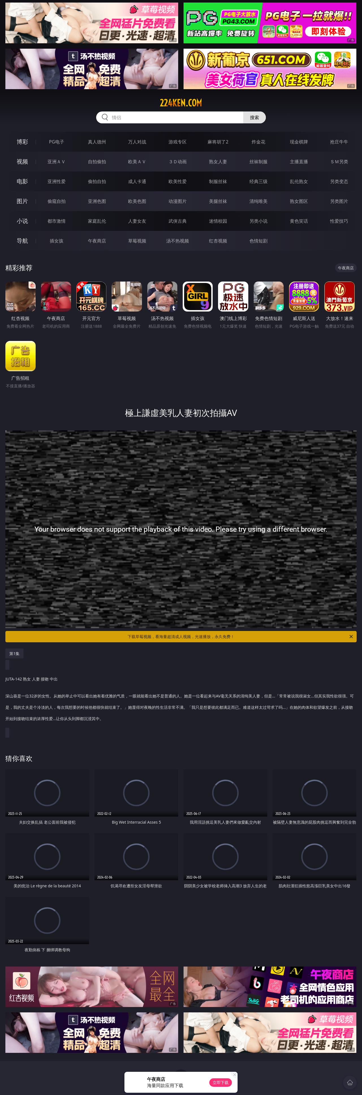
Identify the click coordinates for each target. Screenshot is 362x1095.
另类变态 (339, 181)
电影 (22, 181)
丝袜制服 (258, 161)
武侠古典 (178, 221)
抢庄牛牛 (339, 142)
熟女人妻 (218, 161)
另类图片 (339, 201)
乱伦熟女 (299, 181)
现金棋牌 (299, 142)
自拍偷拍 (97, 161)
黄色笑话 (299, 221)
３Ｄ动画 (178, 161)
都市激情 (57, 221)
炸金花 (258, 142)
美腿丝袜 (218, 201)
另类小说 (258, 221)
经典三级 (258, 181)
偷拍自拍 (97, 181)
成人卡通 (137, 181)
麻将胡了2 (218, 142)
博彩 (22, 141)
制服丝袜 (218, 181)
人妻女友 (137, 221)
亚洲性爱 (57, 181)
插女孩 (56, 241)
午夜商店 (97, 241)
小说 (22, 221)
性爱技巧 (339, 221)
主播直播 (299, 161)
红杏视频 (218, 241)
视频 (22, 161)
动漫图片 (178, 201)
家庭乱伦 (97, 221)
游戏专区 (178, 142)
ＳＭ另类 (339, 161)
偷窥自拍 (57, 201)
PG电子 (56, 142)
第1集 (14, 653)
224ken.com (181, 103)
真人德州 (97, 142)
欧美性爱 (178, 181)
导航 (22, 240)
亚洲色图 (97, 201)
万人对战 (137, 142)
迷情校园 (218, 221)
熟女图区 (299, 201)
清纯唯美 (258, 201)
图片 (22, 201)
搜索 (254, 117)
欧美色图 (137, 201)
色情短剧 (258, 241)
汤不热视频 (177, 241)
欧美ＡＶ (137, 161)
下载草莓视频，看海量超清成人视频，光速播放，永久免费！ (241, 636)
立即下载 (221, 1082)
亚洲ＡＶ (57, 161)
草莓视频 (137, 241)
